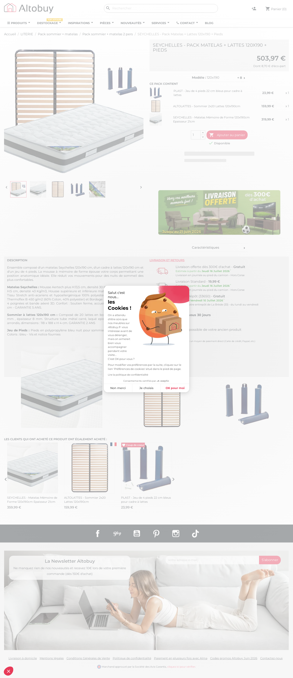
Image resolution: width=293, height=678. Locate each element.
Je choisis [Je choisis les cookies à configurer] (146, 388)
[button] (8, 671)
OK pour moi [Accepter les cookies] (175, 388)
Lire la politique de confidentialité (128, 374)
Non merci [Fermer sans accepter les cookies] (118, 388)
